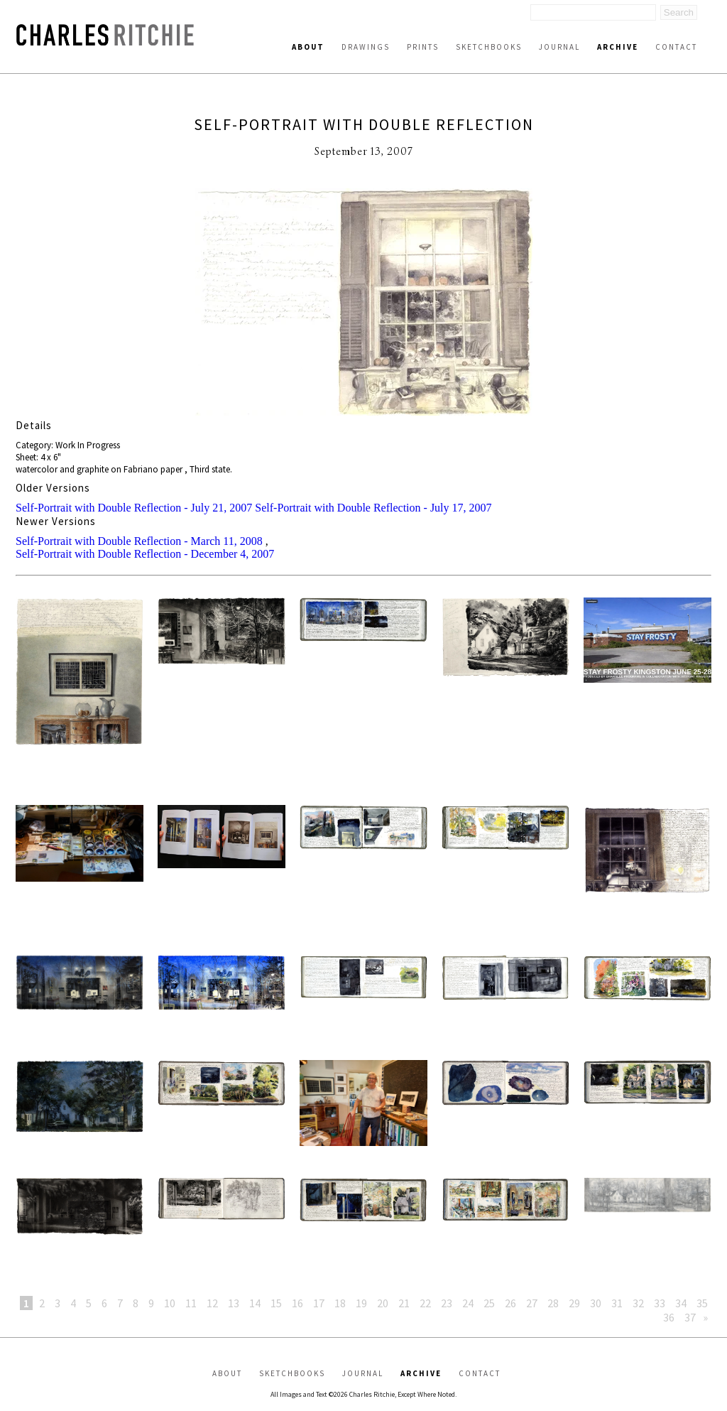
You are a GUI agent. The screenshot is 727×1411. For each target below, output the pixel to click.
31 (617, 1303)
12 (212, 1303)
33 (659, 1303)
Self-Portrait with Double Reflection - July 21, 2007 (134, 508)
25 (489, 1303)
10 (169, 1303)
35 (702, 1303)
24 (468, 1303)
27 (531, 1303)
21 (404, 1303)
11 (191, 1303)
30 (595, 1303)
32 (638, 1303)
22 (425, 1303)
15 (276, 1303)
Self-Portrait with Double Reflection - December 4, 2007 (145, 554)
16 (297, 1303)
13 (233, 1303)
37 (690, 1317)
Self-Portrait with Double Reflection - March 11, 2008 (139, 541)
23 (446, 1303)
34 (681, 1303)
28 (553, 1303)
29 (574, 1303)
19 (361, 1303)
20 (382, 1303)
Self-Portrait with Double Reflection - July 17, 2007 (373, 508)
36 (668, 1317)
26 (510, 1303)
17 (318, 1303)
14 (255, 1303)
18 (340, 1303)
